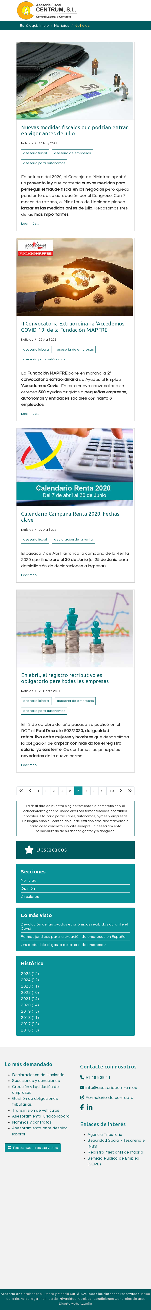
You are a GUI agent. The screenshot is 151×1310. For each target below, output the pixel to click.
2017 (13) (30, 1024)
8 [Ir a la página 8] (94, 791)
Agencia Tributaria (105, 1135)
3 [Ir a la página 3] (54, 791)
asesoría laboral (36, 349)
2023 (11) (30, 986)
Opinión (28, 888)
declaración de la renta (73, 539)
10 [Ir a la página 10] (111, 791)
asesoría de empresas (72, 153)
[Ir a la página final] (130, 790)
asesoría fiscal (35, 153)
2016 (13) (30, 1030)
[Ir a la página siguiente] (121, 790)
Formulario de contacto (107, 1097)
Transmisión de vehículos (35, 1110)
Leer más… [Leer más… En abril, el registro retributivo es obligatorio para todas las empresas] (30, 765)
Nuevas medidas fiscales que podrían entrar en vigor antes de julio (74, 130)
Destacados (51, 849)
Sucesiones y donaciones (36, 1081)
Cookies (85, 1298)
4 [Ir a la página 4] (62, 791)
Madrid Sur (66, 1294)
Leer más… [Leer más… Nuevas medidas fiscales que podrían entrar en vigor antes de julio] (30, 223)
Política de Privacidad (58, 1298)
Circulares (30, 897)
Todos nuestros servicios (33, 1148)
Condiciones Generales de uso (118, 1298)
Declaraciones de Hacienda (38, 1075)
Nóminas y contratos (32, 1122)
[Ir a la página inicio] (21, 790)
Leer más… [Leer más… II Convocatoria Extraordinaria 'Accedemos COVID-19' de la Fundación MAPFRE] (30, 413)
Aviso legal (30, 1298)
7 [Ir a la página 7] (86, 791)
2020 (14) (30, 1005)
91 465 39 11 (95, 1077)
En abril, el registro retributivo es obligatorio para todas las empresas (65, 678)
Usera (49, 1294)
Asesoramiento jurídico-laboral (41, 1116)
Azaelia (86, 1303)
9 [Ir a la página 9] (102, 791)
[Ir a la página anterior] (30, 790)
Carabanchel (32, 1294)
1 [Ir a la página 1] (38, 791)
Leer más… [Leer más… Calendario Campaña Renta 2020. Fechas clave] (30, 575)
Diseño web (68, 1303)
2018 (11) (30, 1017)
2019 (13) (30, 1011)
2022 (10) (30, 992)
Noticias (27, 143)
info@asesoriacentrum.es (111, 1087)
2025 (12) (30, 974)
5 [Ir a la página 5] (70, 791)
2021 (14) (30, 999)
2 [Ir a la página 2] (46, 791)
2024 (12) (30, 980)
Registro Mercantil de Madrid (115, 1152)
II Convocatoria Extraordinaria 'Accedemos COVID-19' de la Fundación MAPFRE (73, 326)
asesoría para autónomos (44, 163)
